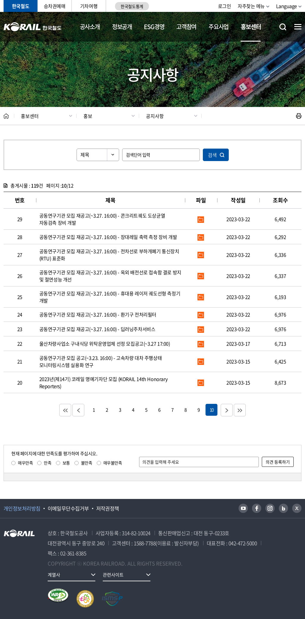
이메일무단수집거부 (68, 508)
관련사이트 (113, 574)
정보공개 (122, 26)
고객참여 (186, 26)
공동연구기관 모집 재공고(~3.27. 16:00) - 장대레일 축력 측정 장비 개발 (108, 236)
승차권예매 (55, 6)
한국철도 (20, 6)
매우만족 (25, 462)
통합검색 (282, 26)
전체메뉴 (297, 26)
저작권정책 (107, 508)
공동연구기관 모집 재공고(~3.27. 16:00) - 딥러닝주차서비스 (97, 329)
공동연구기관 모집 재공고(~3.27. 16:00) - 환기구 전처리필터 (97, 314)
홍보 (87, 115)
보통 (66, 462)
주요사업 (218, 26)
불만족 (86, 462)
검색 (212, 154)
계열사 (54, 574)
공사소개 (90, 26)
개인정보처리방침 (22, 508)
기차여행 (88, 6)
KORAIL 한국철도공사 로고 (33, 26)
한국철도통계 (132, 6)
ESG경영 (154, 26)
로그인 (224, 6)
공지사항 (155, 115)
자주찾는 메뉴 (251, 6)
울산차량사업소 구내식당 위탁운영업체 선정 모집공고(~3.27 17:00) (104, 343)
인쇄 (298, 116)
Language (286, 6)
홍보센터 (251, 26)
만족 (47, 462)
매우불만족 (112, 462)
